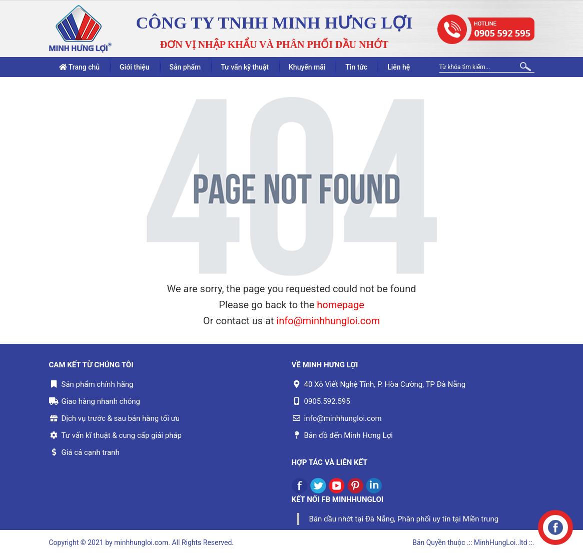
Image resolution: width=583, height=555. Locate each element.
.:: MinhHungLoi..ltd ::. (500, 542)
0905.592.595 (327, 401)
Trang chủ (79, 67)
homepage (340, 305)
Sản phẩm (185, 67)
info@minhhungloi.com (328, 321)
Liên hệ (398, 67)
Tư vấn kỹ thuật (245, 67)
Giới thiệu (135, 67)
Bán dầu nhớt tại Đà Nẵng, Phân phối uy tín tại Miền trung (404, 518)
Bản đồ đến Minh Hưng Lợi (348, 435)
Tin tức (356, 67)
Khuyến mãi (307, 67)
